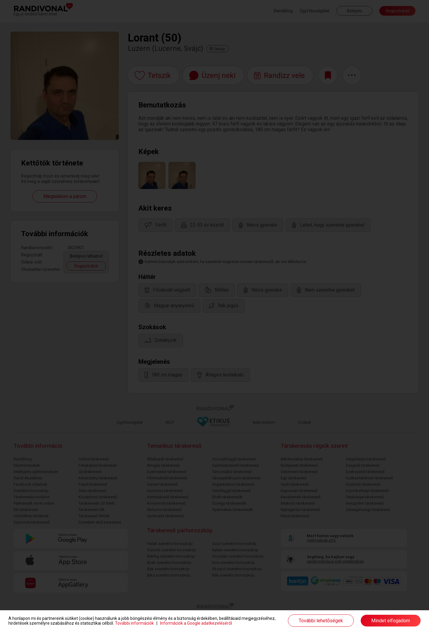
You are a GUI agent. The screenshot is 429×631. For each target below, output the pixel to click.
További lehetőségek (321, 620)
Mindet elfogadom (390, 620)
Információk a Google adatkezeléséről (196, 623)
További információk (134, 623)
